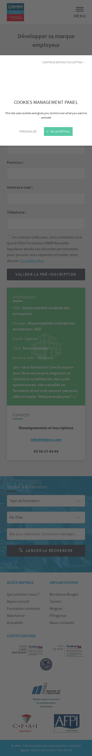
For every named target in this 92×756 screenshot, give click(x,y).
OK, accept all (58, 131)
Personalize (28, 131)
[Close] (46, 378)
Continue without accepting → (64, 62)
